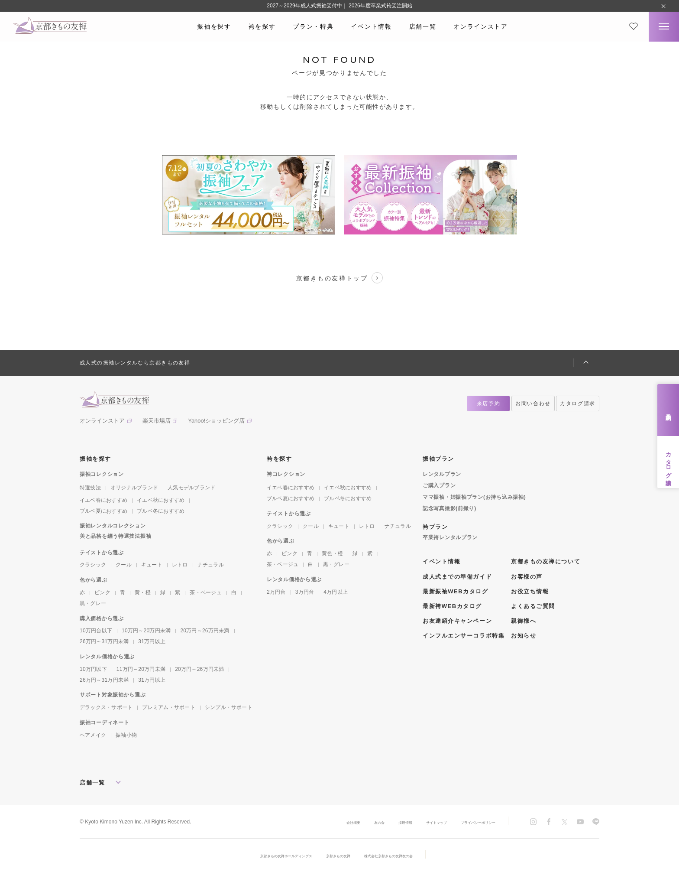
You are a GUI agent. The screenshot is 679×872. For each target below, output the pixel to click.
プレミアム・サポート (168, 707)
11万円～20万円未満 (140, 669)
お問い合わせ (533, 403)
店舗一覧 (422, 26)
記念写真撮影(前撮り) (449, 508)
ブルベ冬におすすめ (160, 511)
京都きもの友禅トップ (339, 277)
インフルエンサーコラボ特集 (463, 635)
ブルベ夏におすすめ (103, 511)
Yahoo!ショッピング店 (216, 420)
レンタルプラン (442, 474)
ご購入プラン (439, 485)
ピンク (102, 592)
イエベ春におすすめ (103, 500)
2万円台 (276, 592)
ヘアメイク (93, 735)
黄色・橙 (332, 553)
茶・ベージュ (205, 592)
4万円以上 (335, 592)
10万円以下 (93, 669)
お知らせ (523, 635)
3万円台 (304, 592)
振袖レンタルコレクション (113, 526)
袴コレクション (286, 474)
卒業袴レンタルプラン (450, 537)
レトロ (180, 565)
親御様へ (523, 621)
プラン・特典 (313, 26)
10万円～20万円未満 (146, 631)
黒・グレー (93, 603)
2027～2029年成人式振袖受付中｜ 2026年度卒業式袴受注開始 (339, 6)
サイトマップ (414, 822)
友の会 (342, 822)
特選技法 (90, 488)
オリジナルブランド (134, 488)
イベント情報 (371, 26)
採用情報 (374, 822)
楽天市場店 (156, 420)
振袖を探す (214, 26)
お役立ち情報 (530, 591)
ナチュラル (210, 565)
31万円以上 (151, 641)
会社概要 (310, 822)
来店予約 (668, 410)
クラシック (93, 565)
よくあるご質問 (533, 606)
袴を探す (262, 26)
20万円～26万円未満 (204, 631)
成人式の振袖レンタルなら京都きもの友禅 (135, 363)
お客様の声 (527, 576)
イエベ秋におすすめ (160, 500)
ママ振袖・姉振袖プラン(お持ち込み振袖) (474, 497)
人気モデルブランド (191, 488)
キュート (151, 565)
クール (124, 565)
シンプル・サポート (228, 707)
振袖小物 (126, 735)
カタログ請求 (668, 462)
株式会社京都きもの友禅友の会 (407, 855)
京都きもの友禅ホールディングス (268, 855)
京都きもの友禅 (339, 855)
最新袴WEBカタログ (452, 606)
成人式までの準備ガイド (457, 576)
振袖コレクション (102, 474)
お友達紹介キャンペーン (457, 621)
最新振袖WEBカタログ (455, 591)
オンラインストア (480, 26)
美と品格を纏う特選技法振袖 (115, 536)
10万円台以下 (96, 631)
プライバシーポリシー (469, 822)
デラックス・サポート (106, 707)
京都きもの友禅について (545, 561)
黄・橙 (143, 592)
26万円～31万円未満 (104, 641)
